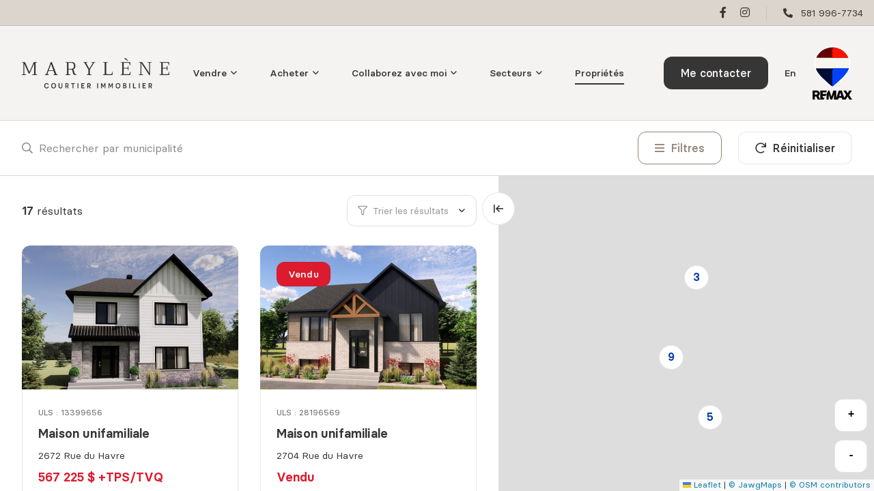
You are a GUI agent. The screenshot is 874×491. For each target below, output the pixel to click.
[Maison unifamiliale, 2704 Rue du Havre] (369, 317)
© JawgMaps (755, 484)
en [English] (790, 73)
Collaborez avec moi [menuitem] (399, 73)
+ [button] (851, 414)
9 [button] (671, 356)
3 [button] (696, 277)
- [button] (851, 455)
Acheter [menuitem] (289, 73)
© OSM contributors (830, 484)
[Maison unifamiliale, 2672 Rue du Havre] (131, 317)
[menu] (215, 72)
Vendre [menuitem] (210, 73)
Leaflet (702, 484)
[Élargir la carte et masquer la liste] (498, 208)
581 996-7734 (832, 13)
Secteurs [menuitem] (511, 73)
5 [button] (710, 416)
